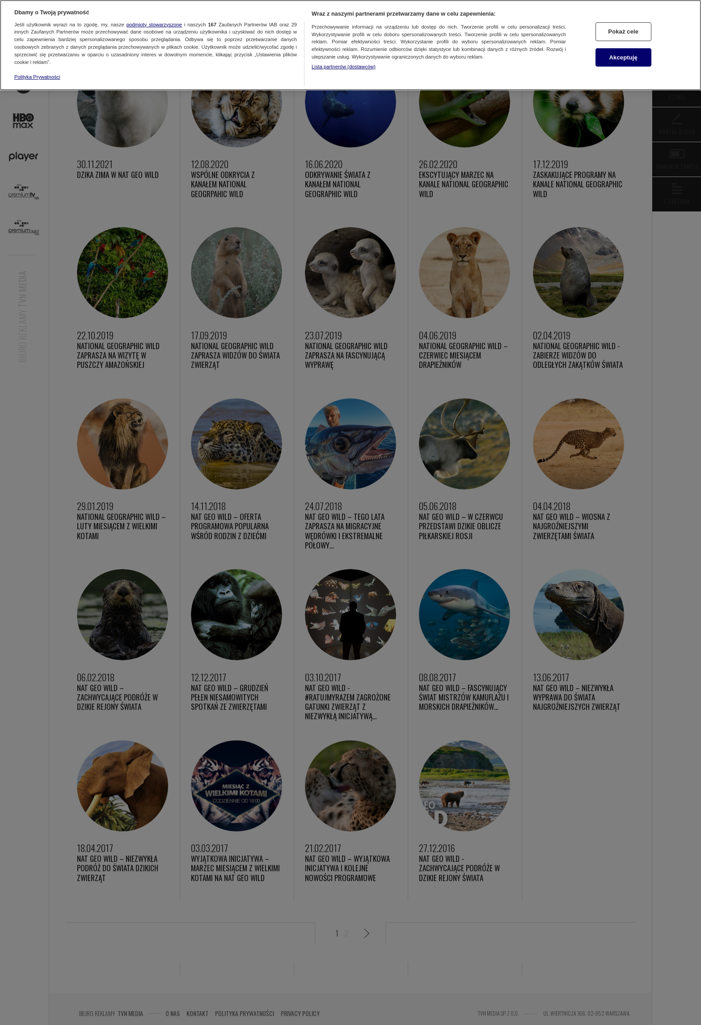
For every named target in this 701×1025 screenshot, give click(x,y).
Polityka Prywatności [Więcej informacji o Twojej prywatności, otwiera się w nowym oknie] (37, 77)
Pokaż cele (623, 31)
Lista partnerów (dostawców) (344, 66)
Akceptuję (623, 57)
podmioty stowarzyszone (154, 24)
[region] (350, 45)
